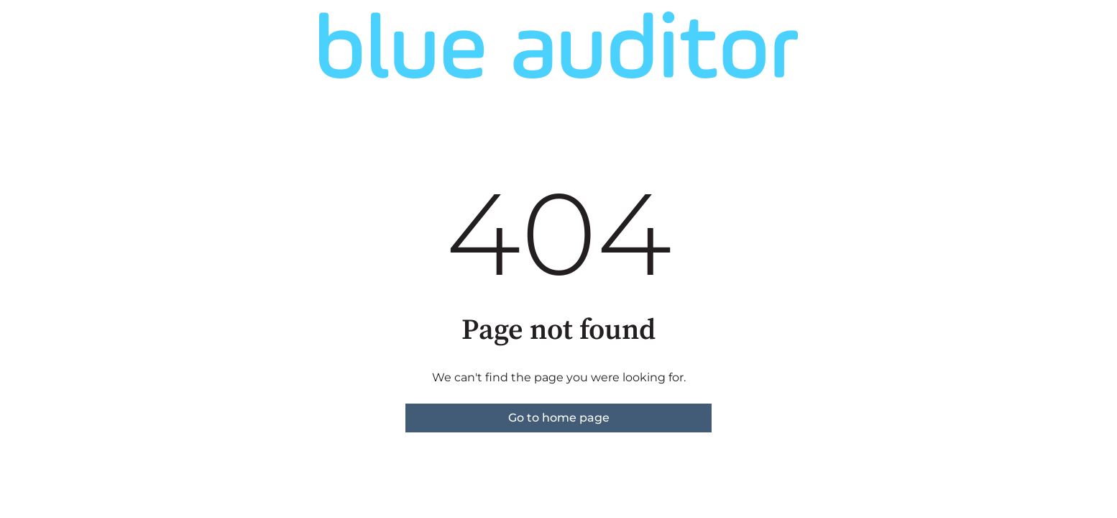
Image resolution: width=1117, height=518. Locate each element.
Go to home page (559, 417)
